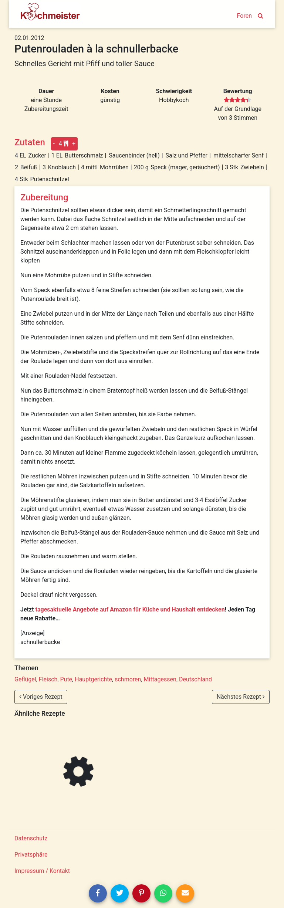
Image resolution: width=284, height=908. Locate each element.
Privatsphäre (31, 854)
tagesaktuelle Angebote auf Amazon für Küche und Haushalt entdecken (130, 609)
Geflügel (25, 679)
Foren (244, 15)
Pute (66, 679)
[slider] (237, 100)
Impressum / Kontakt (42, 870)
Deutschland (195, 679)
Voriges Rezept (40, 696)
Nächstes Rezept (241, 696)
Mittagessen (160, 679)
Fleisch (48, 679)
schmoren (128, 679)
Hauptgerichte (93, 679)
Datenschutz (30, 838)
